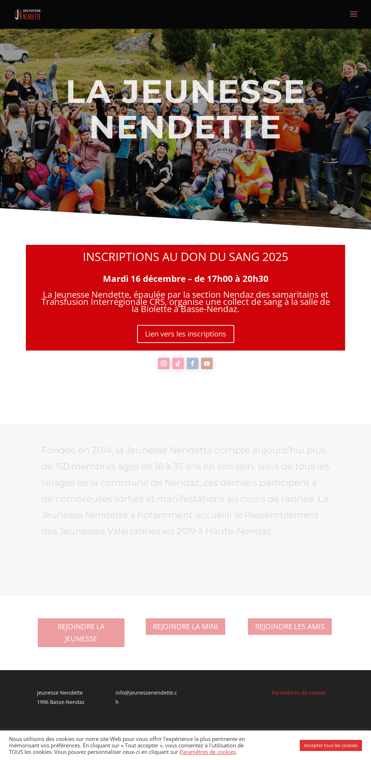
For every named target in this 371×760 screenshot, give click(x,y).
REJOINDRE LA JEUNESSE (81, 633)
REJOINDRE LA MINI (185, 626)
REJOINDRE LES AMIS (290, 626)
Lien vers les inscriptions (185, 334)
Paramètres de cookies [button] (299, 692)
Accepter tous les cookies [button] (331, 745)
